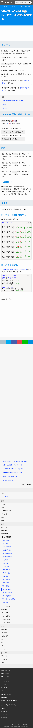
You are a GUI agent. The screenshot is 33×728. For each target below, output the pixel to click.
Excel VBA (4, 688)
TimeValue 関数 (7, 592)
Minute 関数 (14, 269)
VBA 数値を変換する (9, 480)
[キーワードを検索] (23, 2)
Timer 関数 (5, 586)
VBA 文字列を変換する (10, 476)
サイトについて (16, 724)
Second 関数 (23, 269)
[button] (30, 2)
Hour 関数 (6, 269)
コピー (29, 222)
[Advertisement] (16, 33)
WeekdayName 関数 (8, 599)
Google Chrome (6, 694)
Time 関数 (5, 583)
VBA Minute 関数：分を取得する (13, 469)
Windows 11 (5, 674)
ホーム (8, 724)
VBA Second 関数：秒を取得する (13, 472)
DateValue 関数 (7, 556)
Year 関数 (5, 602)
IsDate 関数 (6, 566)
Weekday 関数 (6, 596)
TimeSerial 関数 (7, 589)
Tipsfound (7, 2)
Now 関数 (5, 576)
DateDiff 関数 (6, 550)
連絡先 (25, 724)
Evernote (4, 717)
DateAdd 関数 (6, 547)
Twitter (3, 708)
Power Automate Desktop (9, 700)
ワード (3, 691)
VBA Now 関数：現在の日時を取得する (15, 461)
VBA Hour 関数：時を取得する (12, 465)
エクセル (5, 496)
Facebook (4, 711)
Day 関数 (5, 560)
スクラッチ (4, 714)
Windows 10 (5, 677)
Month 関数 (6, 573)
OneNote (4, 697)
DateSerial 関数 (7, 553)
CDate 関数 (5, 540)
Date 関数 (5, 543)
